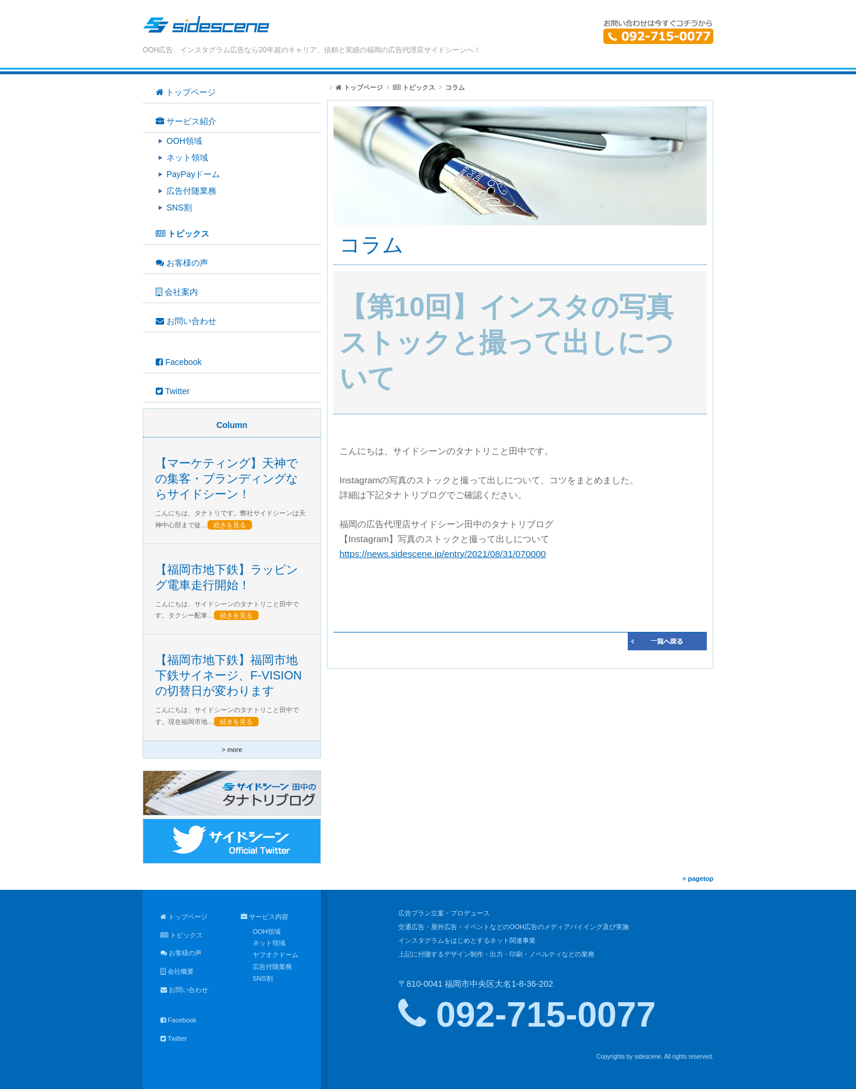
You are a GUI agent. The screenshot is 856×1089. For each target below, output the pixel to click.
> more (232, 749)
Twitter (173, 1038)
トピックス (414, 87)
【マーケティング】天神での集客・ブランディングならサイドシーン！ (226, 479)
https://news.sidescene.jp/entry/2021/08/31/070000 (442, 554)
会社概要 (177, 971)
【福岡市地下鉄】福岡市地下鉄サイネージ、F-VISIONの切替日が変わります (228, 675)
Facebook (178, 1020)
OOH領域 (267, 931)
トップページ (359, 87)
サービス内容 (264, 916)
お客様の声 (181, 952)
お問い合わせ (184, 989)
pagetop (697, 878)
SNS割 (263, 978)
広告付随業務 (272, 966)
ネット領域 (269, 942)
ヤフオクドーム (275, 954)
